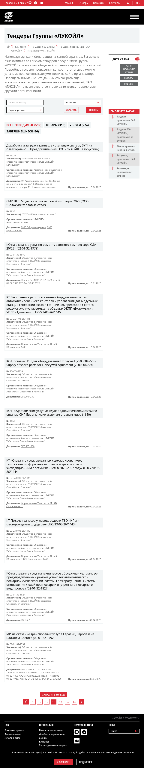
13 (53, 702)
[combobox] (82, 102)
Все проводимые (23, 125)
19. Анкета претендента (34, 180)
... (40, 702)
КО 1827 (25, 620)
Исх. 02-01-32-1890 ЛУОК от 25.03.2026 (32, 674)
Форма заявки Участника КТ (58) (39, 344)
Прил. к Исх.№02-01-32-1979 (36, 280)
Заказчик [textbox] (71, 102)
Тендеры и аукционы (43, 46)
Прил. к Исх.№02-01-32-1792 (34, 672)
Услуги (79, 125)
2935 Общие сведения (33, 227)
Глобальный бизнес (17, 3)
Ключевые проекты (14, 730)
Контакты (114, 3)
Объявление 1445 (16, 347)
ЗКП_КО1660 (27, 446)
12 (46, 702)
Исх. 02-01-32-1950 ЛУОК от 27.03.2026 (41, 678)
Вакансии (98, 3)
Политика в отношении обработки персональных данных (52, 734)
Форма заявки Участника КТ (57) (39, 503)
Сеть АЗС (69, 3)
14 (60, 702)
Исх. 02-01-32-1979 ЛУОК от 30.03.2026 (33, 281)
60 (74, 702)
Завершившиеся (22, 131)
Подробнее (85, 762)
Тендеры (83, 3)
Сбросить (71, 110)
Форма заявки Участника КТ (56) (39, 556)
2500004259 (27, 396)
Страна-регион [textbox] (16, 110)
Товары (55, 125)
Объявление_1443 (16, 559)
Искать (93, 110)
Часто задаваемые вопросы (53, 745)
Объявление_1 (14, 506)
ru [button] (137, 3)
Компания (20, 46)
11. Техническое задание (42, 187)
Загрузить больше (53, 694)
